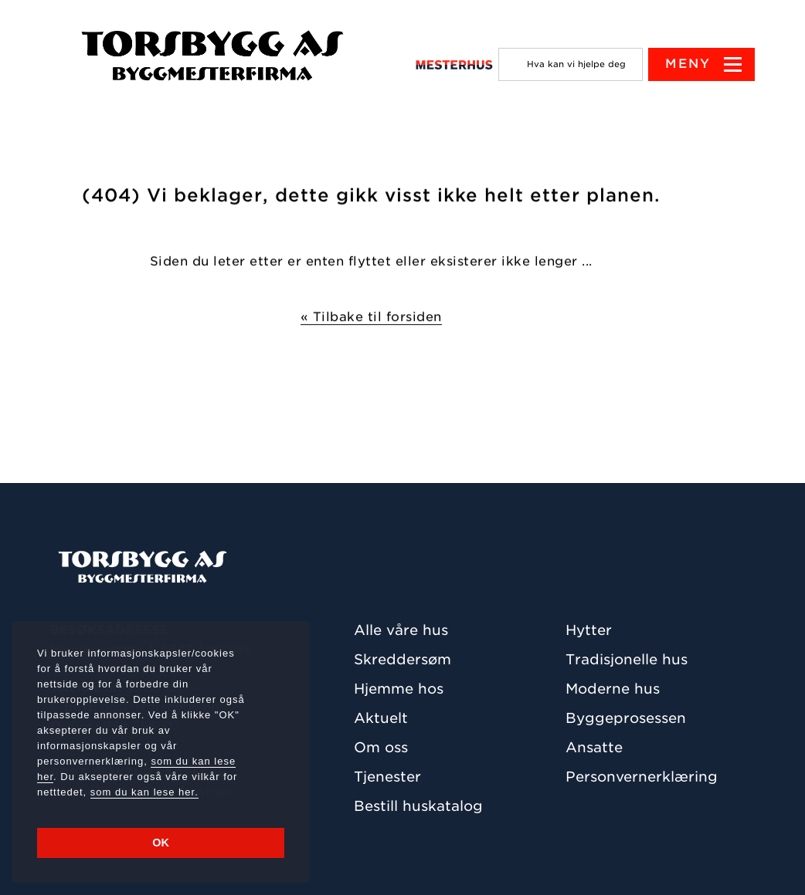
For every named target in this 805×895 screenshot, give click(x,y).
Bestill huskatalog (418, 806)
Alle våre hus (401, 630)
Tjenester (387, 776)
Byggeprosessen (626, 718)
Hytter (589, 630)
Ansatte (594, 747)
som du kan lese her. (144, 792)
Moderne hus (613, 689)
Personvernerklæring (642, 776)
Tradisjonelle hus (627, 659)
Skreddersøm (402, 659)
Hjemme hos (398, 689)
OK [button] (160, 842)
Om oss (381, 747)
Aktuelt (381, 718)
